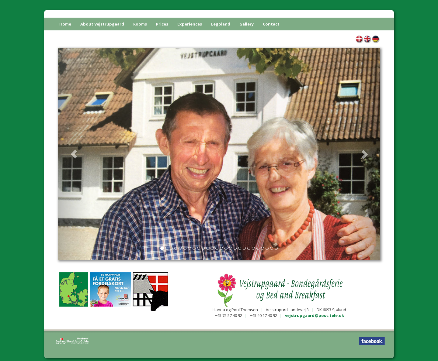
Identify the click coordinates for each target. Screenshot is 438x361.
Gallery (246, 24)
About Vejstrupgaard (102, 24)
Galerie (376, 40)
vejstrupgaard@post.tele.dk (314, 315)
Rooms (140, 24)
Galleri (359, 40)
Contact (271, 24)
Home (65, 24)
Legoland (220, 24)
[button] (74, 154)
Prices (162, 24)
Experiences (189, 24)
